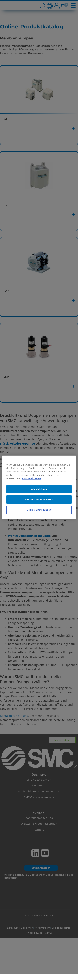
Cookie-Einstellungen (39, 509)
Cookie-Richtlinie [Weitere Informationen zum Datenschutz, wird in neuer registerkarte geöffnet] (31, 478)
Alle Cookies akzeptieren (39, 499)
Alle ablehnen (39, 488)
